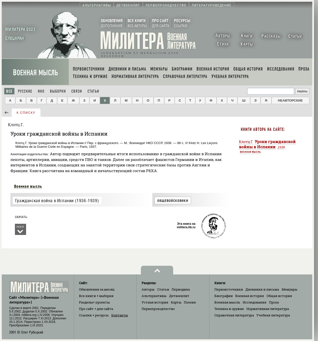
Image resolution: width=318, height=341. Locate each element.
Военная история (249, 296)
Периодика (181, 289)
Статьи (93, 91)
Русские (25, 91)
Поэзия (190, 302)
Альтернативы (154, 296)
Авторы (148, 289)
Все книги (96, 296)
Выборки (58, 91)
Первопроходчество (158, 308)
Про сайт (96, 308)
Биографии (223, 296)
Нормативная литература (267, 308)
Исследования (254, 302)
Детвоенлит (179, 296)
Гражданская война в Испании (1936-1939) (57, 200)
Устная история (155, 302)
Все (9, 91)
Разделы (94, 302)
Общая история (279, 296)
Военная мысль (35, 72)
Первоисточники (228, 289)
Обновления (97, 289)
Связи (76, 91)
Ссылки (94, 315)
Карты (176, 302)
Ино (41, 91)
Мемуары (289, 289)
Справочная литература (234, 315)
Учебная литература (273, 315)
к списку (26, 112)
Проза (274, 302)
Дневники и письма (262, 289)
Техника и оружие (229, 308)
